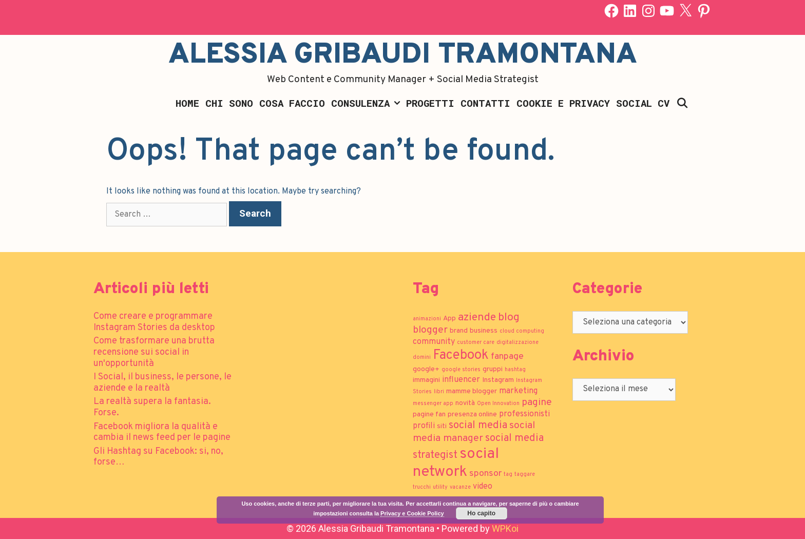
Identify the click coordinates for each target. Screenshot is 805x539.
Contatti (485, 103)
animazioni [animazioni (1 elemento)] (427, 319)
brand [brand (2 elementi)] (459, 330)
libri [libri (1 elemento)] (439, 392)
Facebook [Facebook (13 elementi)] (461, 355)
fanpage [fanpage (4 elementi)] (507, 356)
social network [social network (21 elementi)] (456, 463)
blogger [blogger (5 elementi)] (430, 330)
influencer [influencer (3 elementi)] (461, 380)
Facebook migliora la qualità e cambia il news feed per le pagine (162, 432)
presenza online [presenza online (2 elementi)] (472, 414)
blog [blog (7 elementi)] (509, 317)
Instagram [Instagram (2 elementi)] (498, 380)
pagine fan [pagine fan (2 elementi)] (429, 414)
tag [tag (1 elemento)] (508, 474)
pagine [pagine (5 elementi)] (537, 402)
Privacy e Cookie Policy (412, 513)
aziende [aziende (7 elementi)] (477, 317)
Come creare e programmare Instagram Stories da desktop (154, 322)
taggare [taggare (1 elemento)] (524, 474)
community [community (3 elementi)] (434, 342)
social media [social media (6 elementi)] (478, 425)
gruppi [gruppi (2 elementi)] (493, 369)
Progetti (430, 103)
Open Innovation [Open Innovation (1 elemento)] (498, 403)
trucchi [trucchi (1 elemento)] (422, 487)
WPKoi (505, 528)
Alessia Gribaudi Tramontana (402, 55)
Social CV (642, 103)
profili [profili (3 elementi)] (424, 426)
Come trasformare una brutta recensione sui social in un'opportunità (154, 352)
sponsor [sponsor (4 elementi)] (485, 473)
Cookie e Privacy (563, 103)
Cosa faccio (292, 103)
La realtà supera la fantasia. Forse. (152, 407)
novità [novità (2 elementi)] (465, 403)
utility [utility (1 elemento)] (440, 487)
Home (187, 103)
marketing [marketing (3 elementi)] (518, 391)
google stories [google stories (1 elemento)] (461, 370)
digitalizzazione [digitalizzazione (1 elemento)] (517, 342)
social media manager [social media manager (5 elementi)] (474, 432)
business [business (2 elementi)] (483, 330)
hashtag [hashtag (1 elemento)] (515, 370)
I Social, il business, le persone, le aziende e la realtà (162, 382)
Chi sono (229, 103)
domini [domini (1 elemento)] (422, 357)
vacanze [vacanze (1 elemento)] (460, 487)
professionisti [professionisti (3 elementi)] (524, 414)
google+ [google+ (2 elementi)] (426, 369)
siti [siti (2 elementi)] (442, 426)
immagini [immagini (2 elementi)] (426, 380)
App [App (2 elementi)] (449, 318)
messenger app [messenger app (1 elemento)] (433, 403)
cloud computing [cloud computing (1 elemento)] (522, 331)
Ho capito (481, 513)
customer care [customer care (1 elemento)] (475, 342)
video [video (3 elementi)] (482, 487)
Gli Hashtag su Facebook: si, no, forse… (158, 457)
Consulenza (367, 103)
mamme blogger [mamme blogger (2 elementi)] (471, 391)
